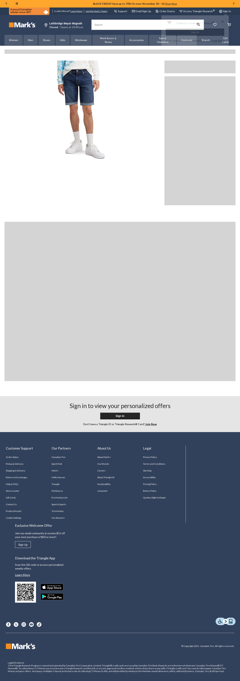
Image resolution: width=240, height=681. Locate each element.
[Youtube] (31, 624)
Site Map (147, 470)
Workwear (81, 40)
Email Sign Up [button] (141, 11)
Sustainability (104, 484)
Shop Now (171, 3)
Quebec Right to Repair (154, 497)
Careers (101, 470)
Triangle (56, 484)
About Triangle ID (105, 477)
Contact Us (11, 504)
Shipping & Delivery (15, 470)
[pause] (17, 3)
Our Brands (103, 463)
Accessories (136, 40)
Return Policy (150, 490)
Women (13, 40)
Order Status (165, 11)
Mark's (55, 470)
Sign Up (23, 544)
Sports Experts (59, 504)
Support (120, 11)
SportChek (57, 463)
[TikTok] (39, 624)
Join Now (218, 40)
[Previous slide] (6, 4)
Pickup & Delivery (14, 463)
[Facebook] (8, 624)
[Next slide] (234, 4)
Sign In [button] (225, 11)
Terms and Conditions (154, 463)
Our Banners (58, 517)
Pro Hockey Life (60, 497)
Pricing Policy (150, 484)
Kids (62, 40)
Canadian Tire (59, 457)
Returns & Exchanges (16, 477)
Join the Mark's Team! (97, 11)
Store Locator (13, 490)
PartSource (57, 490)
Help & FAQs (12, 484)
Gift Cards (11, 497)
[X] (16, 624)
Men (30, 40)
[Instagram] (23, 624)
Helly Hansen (58, 477)
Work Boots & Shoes (108, 40)
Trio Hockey (58, 511)
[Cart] (229, 25)
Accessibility (149, 477)
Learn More (76, 11)
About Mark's (104, 457)
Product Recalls (14, 511)
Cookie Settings (13, 517)
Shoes (46, 40)
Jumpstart (102, 490)
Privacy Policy (150, 457)
